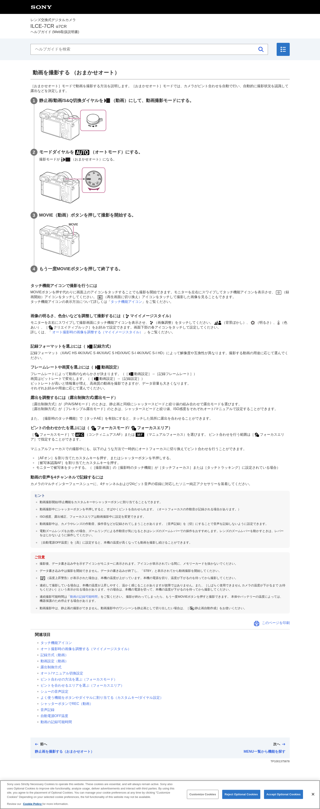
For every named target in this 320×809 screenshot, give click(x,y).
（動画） (54, 661)
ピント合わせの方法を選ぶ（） (79, 679)
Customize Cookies (202, 797)
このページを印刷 (276, 623)
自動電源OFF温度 (54, 716)
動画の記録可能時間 (84, 596)
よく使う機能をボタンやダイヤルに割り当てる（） (102, 697)
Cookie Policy (32, 807)
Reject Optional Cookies (241, 797)
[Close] (313, 797)
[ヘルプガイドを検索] (149, 49)
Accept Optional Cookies (283, 797)
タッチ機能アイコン (126, 302)
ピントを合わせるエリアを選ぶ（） (82, 685)
